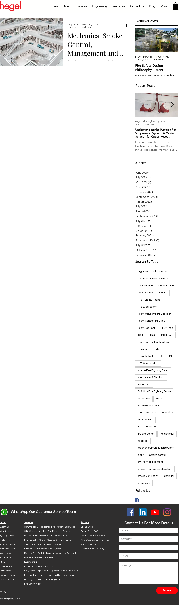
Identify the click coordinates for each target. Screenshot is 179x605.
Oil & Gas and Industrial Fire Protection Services (47, 531)
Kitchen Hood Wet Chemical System (42, 549)
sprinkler (169, 476)
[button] (67, 6)
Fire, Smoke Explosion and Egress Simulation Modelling (51, 571)
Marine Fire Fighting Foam (153, 370)
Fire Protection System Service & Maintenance (47, 540)
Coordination (166, 285)
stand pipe (144, 483)
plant (141, 455)
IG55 (153, 335)
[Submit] (167, 590)
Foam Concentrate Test (152, 321)
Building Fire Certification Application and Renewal (50, 553)
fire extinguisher (147, 426)
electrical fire (145, 419)
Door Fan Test (146, 292)
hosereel (143, 441)
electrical (168, 412)
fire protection (146, 434)
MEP (171, 356)
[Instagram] (167, 512)
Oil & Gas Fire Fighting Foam (154, 391)
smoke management (150, 462)
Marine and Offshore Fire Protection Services (46, 535)
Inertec (157, 349)
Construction (145, 285)
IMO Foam (167, 335)
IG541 (141, 335)
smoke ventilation (148, 476)
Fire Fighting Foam (149, 300)
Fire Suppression (147, 307)
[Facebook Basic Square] (137, 500)
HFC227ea (167, 328)
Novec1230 (144, 384)
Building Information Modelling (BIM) (42, 579)
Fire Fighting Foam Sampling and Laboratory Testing (50, 575)
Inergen (142, 349)
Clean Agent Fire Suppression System (43, 544)
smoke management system (155, 469)
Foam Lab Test (146, 328)
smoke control (157, 455)
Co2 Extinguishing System (153, 278)
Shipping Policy (88, 544)
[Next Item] (172, 40)
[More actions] (127, 25)
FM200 (163, 292)
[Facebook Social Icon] (130, 512)
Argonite (143, 271)
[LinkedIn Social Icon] (143, 512)
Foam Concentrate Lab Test (154, 314)
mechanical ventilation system (156, 448)
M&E (161, 356)
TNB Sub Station (147, 412)
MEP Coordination (148, 363)
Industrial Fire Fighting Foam (154, 342)
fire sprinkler (167, 434)
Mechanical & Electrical (151, 377)
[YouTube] (155, 512)
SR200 (159, 398)
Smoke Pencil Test (148, 405)
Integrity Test (145, 356)
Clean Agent (160, 271)
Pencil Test (144, 398)
